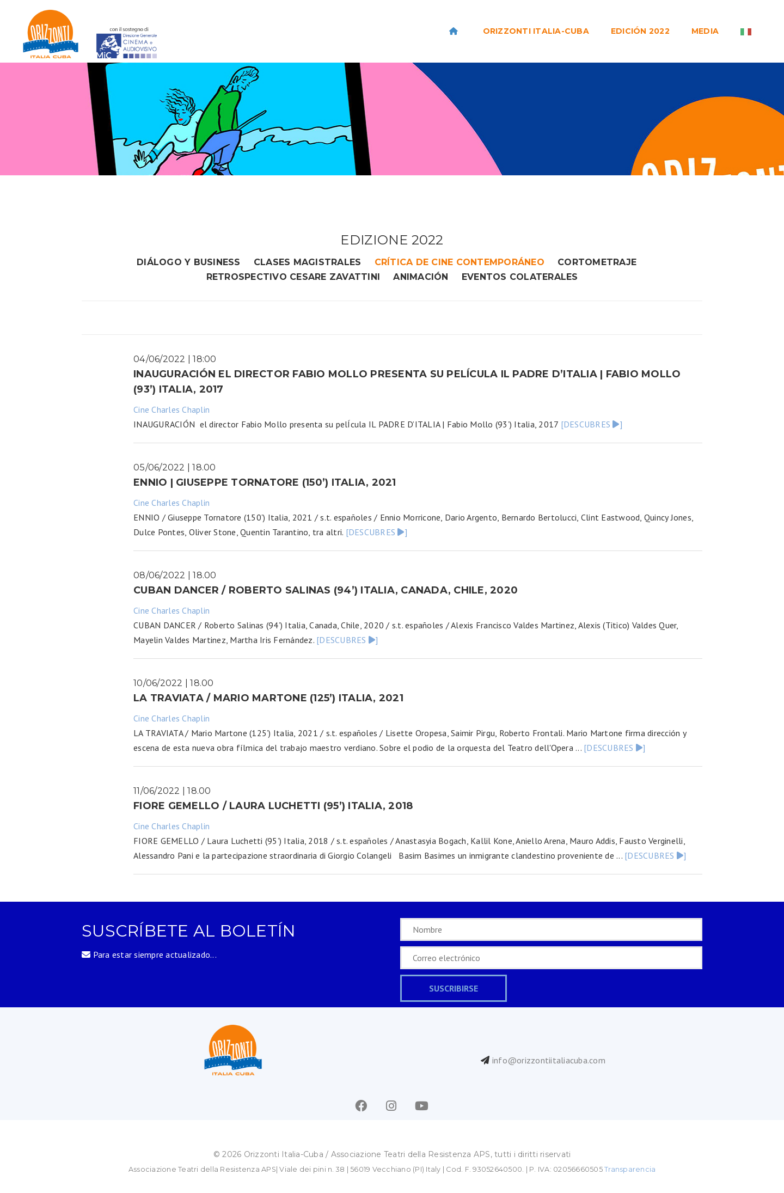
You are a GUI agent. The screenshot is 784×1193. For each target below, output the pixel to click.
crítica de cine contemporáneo (459, 262)
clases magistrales (308, 262)
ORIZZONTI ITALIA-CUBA (536, 31)
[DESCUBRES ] (591, 424)
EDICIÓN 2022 (640, 31)
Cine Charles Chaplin (171, 409)
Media (705, 31)
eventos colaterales (520, 277)
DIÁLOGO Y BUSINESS (189, 262)
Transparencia (630, 1169)
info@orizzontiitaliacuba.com (548, 1060)
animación (420, 277)
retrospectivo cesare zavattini (293, 277)
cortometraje (597, 262)
